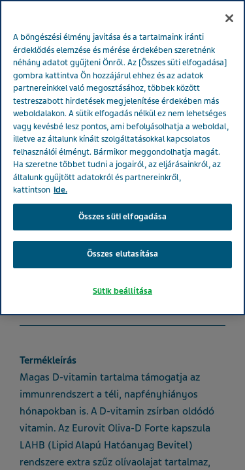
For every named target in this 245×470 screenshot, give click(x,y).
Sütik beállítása (122, 291)
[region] (122, 157)
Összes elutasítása (122, 254)
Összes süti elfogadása (122, 217)
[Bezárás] (229, 18)
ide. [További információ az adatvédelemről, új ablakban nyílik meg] (60, 190)
